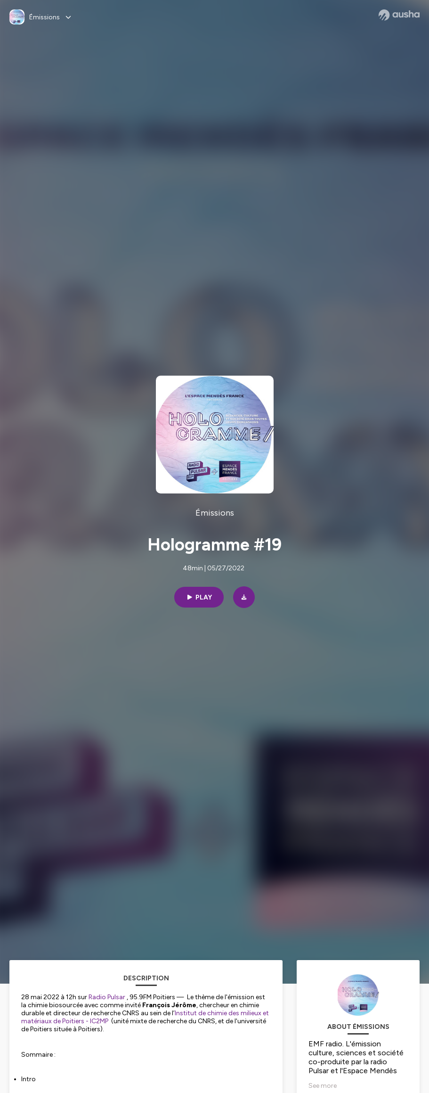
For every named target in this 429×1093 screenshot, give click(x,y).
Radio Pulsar (107, 997)
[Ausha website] (399, 15)
